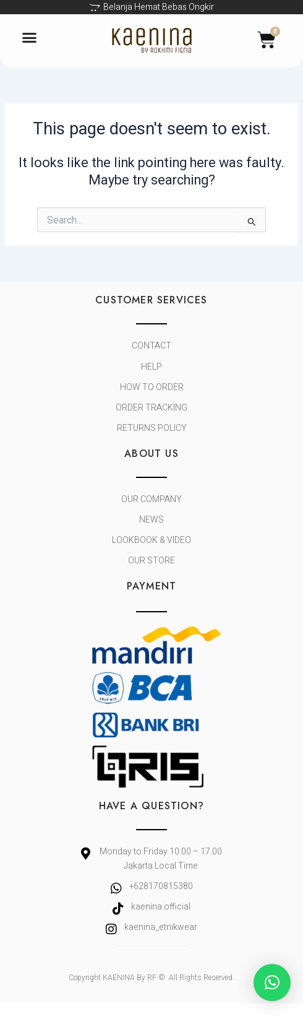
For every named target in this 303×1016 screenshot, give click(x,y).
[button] (29, 38)
